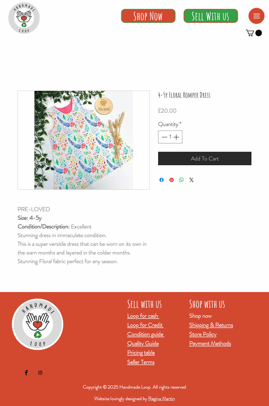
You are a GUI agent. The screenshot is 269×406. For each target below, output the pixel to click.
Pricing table (141, 352)
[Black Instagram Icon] (40, 372)
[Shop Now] (148, 16)
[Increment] (177, 137)
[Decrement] (164, 137)
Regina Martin (161, 398)
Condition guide (145, 334)
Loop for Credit (145, 325)
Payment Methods (210, 343)
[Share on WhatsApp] (181, 180)
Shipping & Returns (211, 325)
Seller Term (139, 362)
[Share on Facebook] (161, 180)
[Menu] (257, 16)
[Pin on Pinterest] (171, 180)
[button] (254, 33)
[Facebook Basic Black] (26, 372)
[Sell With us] (211, 16)
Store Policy (202, 334)
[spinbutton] (170, 137)
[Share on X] (191, 180)
